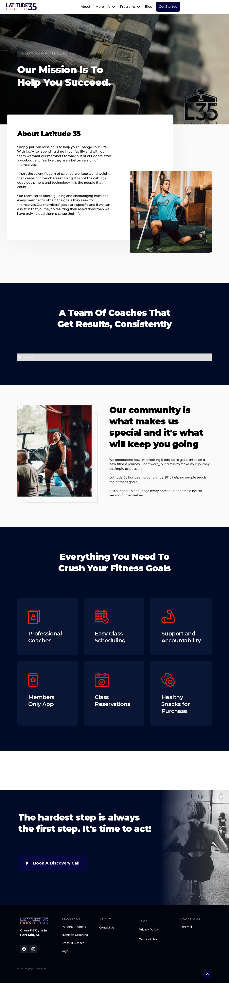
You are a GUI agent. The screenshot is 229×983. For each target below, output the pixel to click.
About (85, 7)
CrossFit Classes (73, 943)
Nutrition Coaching (75, 935)
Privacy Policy (148, 929)
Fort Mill (186, 927)
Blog (148, 7)
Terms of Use (148, 939)
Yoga (65, 951)
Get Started (168, 7)
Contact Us (106, 927)
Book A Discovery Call (56, 863)
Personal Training (74, 927)
